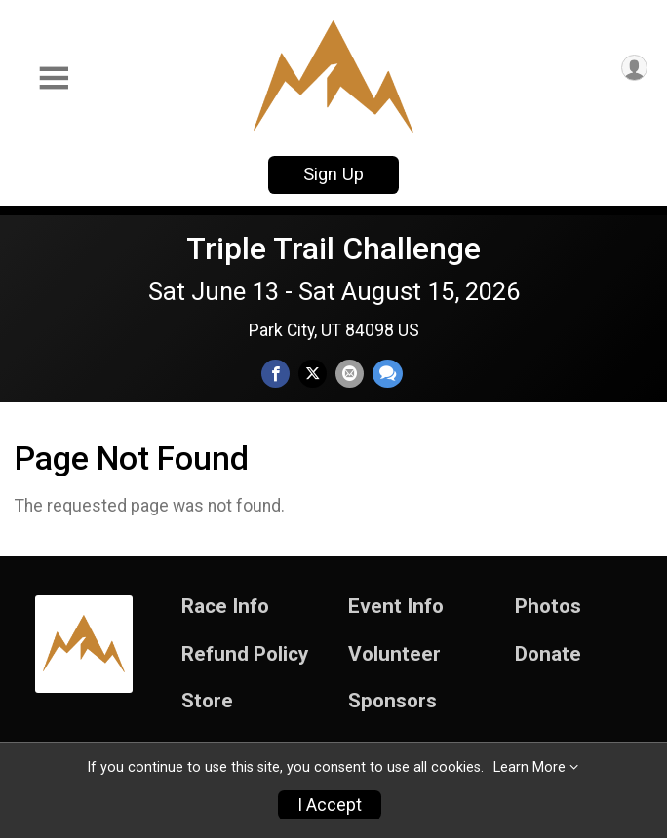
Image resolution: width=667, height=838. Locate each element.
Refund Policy (244, 654)
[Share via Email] (349, 374)
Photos (548, 606)
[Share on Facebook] (275, 374)
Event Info (396, 606)
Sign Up (333, 174)
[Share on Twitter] (312, 374)
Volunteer (394, 654)
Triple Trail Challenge (333, 248)
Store (207, 701)
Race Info (225, 606)
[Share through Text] (388, 374)
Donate (548, 654)
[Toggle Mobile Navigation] (53, 78)
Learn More (529, 767)
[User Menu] (634, 68)
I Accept (329, 805)
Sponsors (392, 701)
